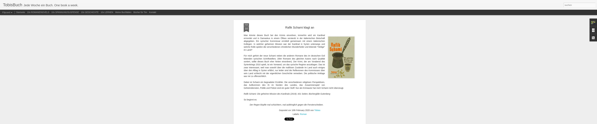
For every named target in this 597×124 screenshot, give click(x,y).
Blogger (309, 122)
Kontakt (152, 12)
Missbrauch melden (320, 122)
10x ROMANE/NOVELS (38, 12)
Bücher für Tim (140, 12)
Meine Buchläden (123, 12)
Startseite (20, 12)
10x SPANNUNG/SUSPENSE (65, 12)
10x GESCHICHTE (90, 12)
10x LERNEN (107, 12)
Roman (303, 93)
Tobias (317, 89)
